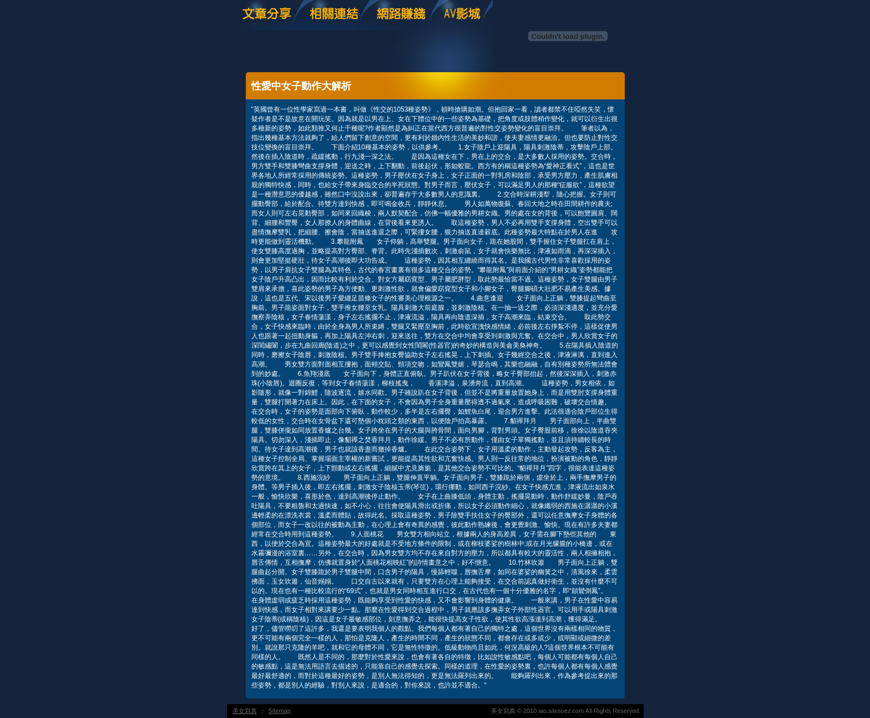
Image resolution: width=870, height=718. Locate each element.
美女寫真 (244, 710)
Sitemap (280, 710)
